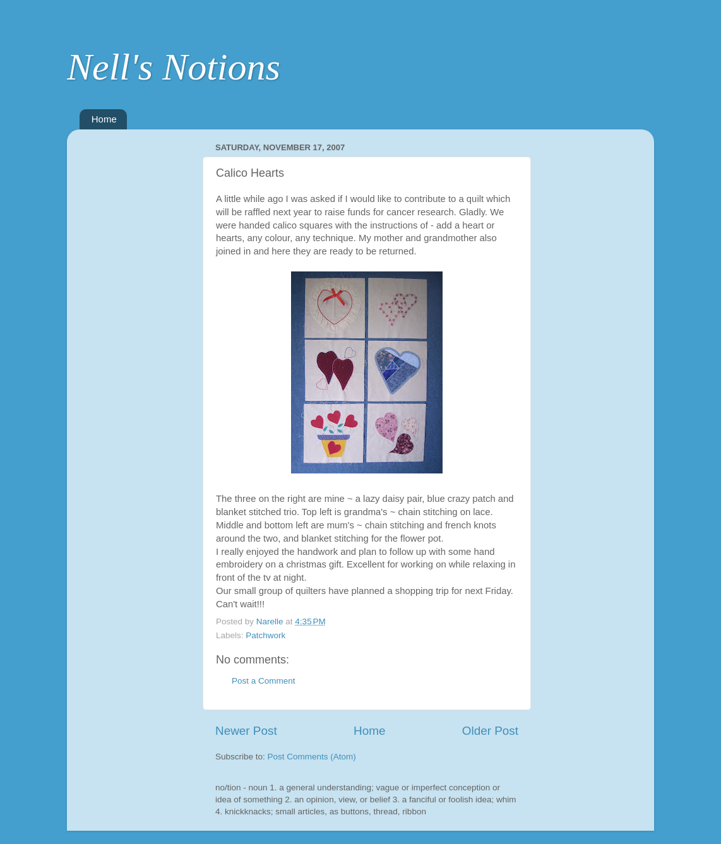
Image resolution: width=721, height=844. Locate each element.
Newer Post (246, 730)
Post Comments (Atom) (312, 756)
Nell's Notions (173, 67)
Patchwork (265, 635)
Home (104, 119)
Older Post (490, 730)
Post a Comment (263, 681)
